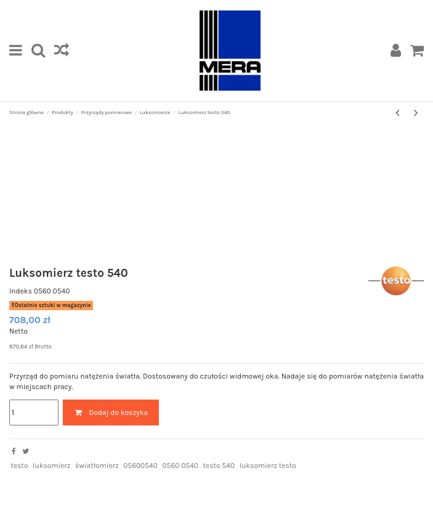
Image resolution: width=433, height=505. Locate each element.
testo (19, 465)
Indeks (20, 291)
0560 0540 (180, 465)
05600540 (140, 465)
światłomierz (97, 465)
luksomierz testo (268, 465)
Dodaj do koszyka (111, 412)
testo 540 (219, 465)
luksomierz (51, 465)
